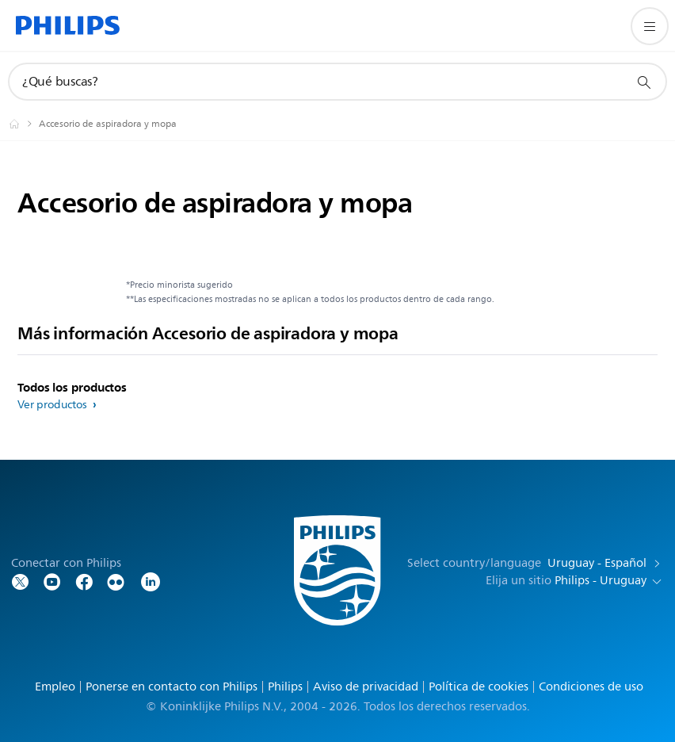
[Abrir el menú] (650, 26)
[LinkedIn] (150, 581)
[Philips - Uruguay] (24, 123)
